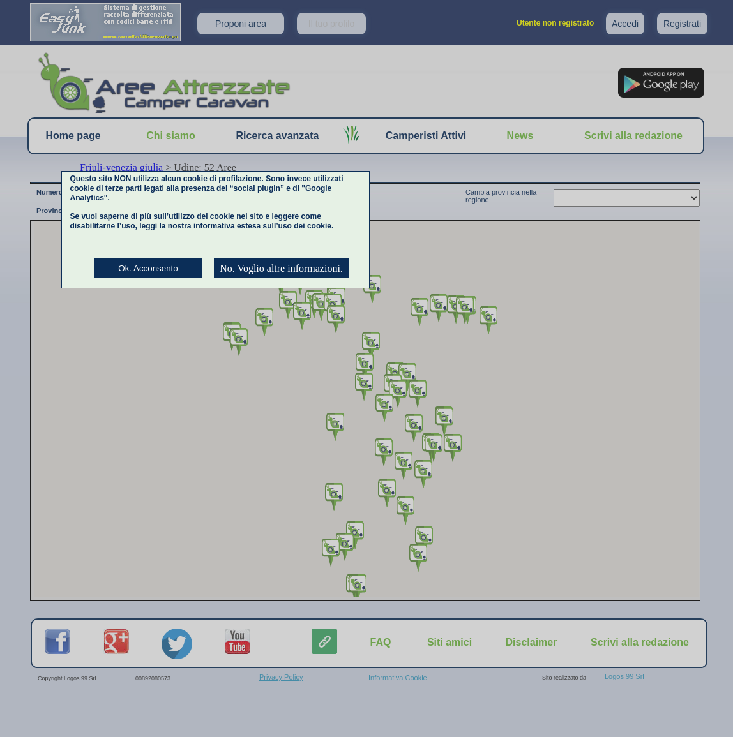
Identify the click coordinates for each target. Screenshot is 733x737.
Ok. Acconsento (148, 268)
